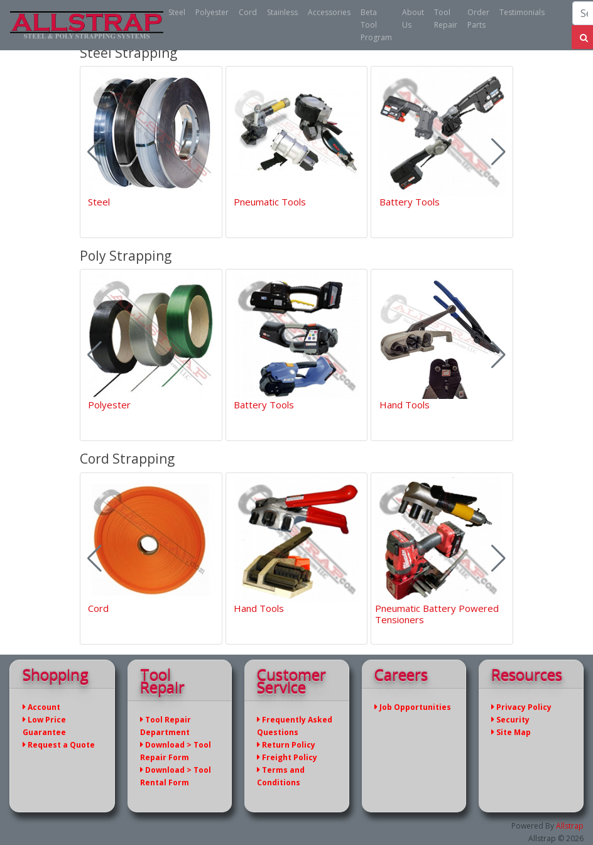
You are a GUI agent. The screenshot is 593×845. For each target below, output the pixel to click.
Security (510, 719)
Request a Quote (59, 744)
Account (41, 707)
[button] (498, 152)
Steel (176, 12)
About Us (413, 18)
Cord (248, 12)
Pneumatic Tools (270, 201)
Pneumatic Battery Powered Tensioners (437, 614)
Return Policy (286, 744)
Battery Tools (409, 201)
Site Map (511, 732)
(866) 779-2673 (558, 25)
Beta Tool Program (376, 25)
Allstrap (570, 825)
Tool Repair (445, 18)
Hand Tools (404, 404)
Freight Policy (287, 757)
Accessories (329, 12)
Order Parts (478, 18)
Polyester (212, 12)
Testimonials (522, 12)
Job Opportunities (412, 707)
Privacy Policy (521, 707)
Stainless (282, 12)
